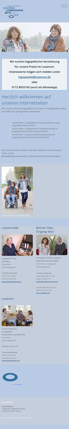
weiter (67, 38)
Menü (64, 6)
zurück (2, 38)
